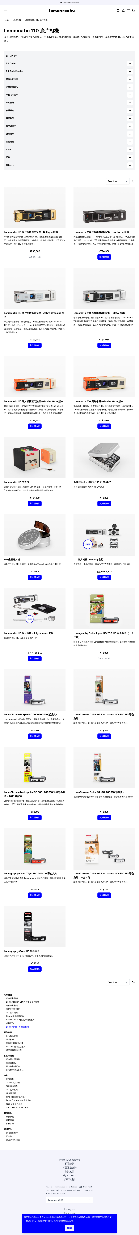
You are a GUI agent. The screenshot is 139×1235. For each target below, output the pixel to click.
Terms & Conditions (69, 1159)
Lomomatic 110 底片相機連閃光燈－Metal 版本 (99, 312)
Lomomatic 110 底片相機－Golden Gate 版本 (98, 401)
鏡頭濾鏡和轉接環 (14, 1050)
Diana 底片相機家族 (15, 1016)
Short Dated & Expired (17, 1107)
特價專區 (8, 1113)
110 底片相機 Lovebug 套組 (88, 559)
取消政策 (69, 1171)
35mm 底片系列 (13, 1082)
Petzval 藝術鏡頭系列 (15, 1046)
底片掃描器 (11, 1093)
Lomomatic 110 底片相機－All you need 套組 (28, 633)
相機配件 (10, 1023)
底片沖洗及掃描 (13, 1140)
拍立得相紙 (11, 1063)
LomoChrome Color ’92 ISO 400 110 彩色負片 (99, 792)
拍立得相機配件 (13, 1066)
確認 (69, 1227)
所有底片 (10, 1079)
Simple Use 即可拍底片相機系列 (20, 1019)
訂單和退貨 (69, 1179)
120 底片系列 (12, 1086)
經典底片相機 (12, 1005)
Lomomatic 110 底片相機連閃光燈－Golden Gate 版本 (33, 401)
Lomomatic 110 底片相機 (17, 1027)
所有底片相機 (12, 998)
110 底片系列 (12, 1089)
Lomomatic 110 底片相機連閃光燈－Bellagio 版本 (31, 232)
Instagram (69, 1209)
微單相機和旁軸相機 (15, 1043)
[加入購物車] (104, 257)
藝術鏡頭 (8, 1032)
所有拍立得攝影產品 (15, 1070)
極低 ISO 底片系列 (14, 1104)
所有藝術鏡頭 (12, 1036)
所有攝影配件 (12, 1133)
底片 (6, 1075)
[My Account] (123, 10)
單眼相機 (10, 1039)
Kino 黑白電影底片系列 (16, 1097)
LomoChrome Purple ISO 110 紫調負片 (31, 714)
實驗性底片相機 (13, 1009)
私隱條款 (69, 1163)
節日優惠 (10, 1120)
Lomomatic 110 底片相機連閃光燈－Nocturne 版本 (101, 232)
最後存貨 (10, 1116)
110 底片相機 (12, 1012)
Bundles (10, 1124)
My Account (69, 1175)
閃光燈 (9, 1136)
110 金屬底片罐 (12, 559)
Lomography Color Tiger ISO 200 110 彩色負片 (30, 873)
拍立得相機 (9, 1055)
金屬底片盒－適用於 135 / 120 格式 (92, 482)
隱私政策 (107, 1217)
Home (6, 20)
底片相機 (17, 20)
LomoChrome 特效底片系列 (18, 1100)
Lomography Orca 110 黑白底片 (21, 951)
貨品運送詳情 (69, 1167)
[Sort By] (118, 181)
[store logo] (62, 10)
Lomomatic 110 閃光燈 (16, 482)
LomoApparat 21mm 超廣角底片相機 (22, 1002)
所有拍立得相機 (13, 1059)
